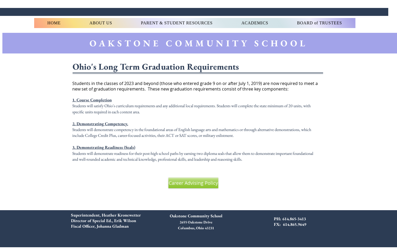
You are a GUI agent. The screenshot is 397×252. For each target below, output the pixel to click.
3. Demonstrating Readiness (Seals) (103, 147)
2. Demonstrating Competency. (100, 124)
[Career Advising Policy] (193, 183)
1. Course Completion (92, 100)
